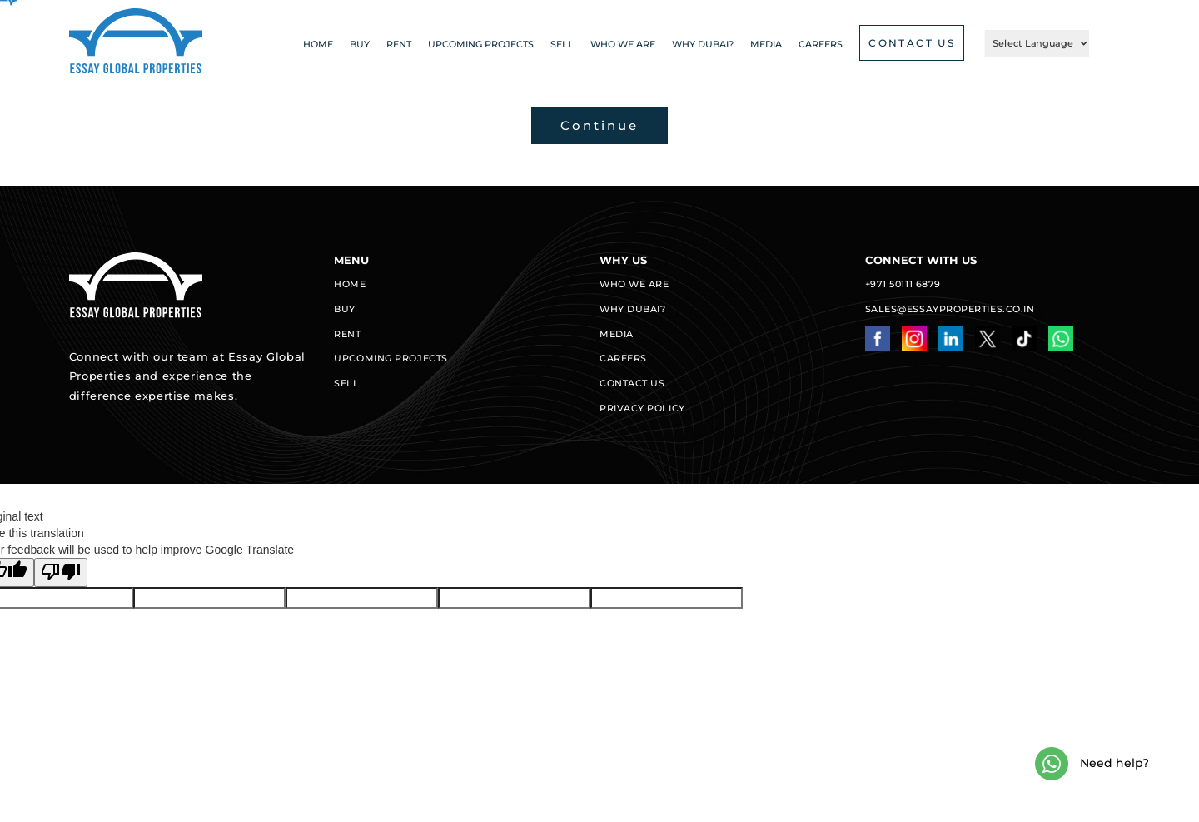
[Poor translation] (60, 572)
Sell (562, 44)
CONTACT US (911, 43)
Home (318, 44)
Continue (599, 125)
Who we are (622, 44)
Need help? (1092, 763)
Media (766, 44)
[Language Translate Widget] (1037, 43)
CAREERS (821, 44)
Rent (398, 44)
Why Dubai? (703, 44)
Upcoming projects (481, 44)
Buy (360, 44)
